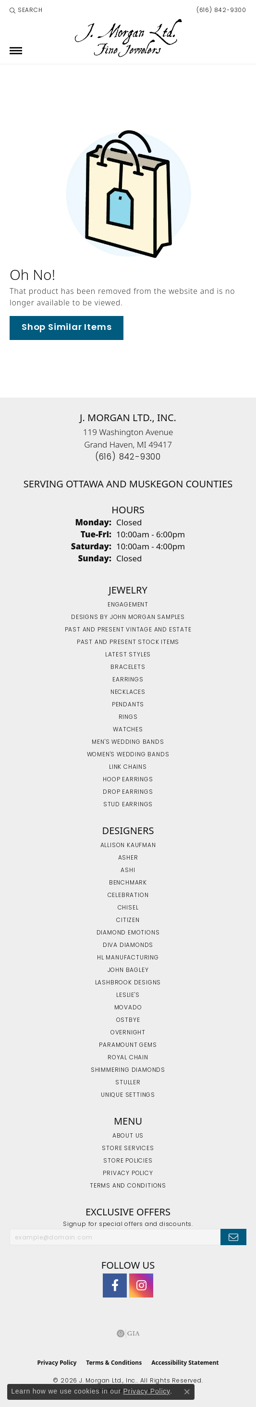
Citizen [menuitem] (128, 920)
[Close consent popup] (187, 1392)
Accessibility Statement (185, 1362)
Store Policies (127, 1161)
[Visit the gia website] (128, 1333)
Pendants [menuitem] (128, 705)
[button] (26, 10)
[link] (220, 10)
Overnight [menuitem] (128, 1033)
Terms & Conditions (114, 1362)
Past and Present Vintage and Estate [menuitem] (128, 630)
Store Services (128, 1149)
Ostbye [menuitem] (128, 1020)
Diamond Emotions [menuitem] (128, 933)
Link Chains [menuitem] (128, 767)
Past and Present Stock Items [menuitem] (128, 642)
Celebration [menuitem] (128, 895)
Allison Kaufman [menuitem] (128, 846)
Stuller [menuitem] (128, 1083)
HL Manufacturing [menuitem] (128, 958)
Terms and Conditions (128, 1186)
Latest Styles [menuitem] (128, 655)
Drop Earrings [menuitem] (128, 792)
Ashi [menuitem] (128, 870)
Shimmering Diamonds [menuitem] (128, 1070)
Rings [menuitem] (128, 717)
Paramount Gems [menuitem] (128, 1045)
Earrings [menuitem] (127, 680)
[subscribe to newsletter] (233, 1237)
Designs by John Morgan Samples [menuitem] (128, 617)
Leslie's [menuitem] (127, 995)
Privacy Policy (128, 1174)
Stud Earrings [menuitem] (128, 805)
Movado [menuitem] (128, 1008)
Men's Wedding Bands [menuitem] (128, 742)
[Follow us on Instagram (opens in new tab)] (141, 1286)
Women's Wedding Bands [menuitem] (128, 755)
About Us (128, 1136)
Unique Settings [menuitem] (128, 1095)
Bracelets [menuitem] (127, 667)
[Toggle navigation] (16, 50)
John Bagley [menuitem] (128, 970)
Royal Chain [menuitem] (128, 1058)
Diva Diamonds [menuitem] (128, 945)
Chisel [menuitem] (128, 908)
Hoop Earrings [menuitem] (128, 780)
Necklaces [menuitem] (128, 692)
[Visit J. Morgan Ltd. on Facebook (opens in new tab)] (115, 1286)
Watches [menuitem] (128, 730)
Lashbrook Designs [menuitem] (128, 983)
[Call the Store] (128, 457)
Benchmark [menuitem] (128, 883)
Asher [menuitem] (128, 858)
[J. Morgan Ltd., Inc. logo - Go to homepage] (128, 38)
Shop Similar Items (66, 327)
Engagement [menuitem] (128, 605)
